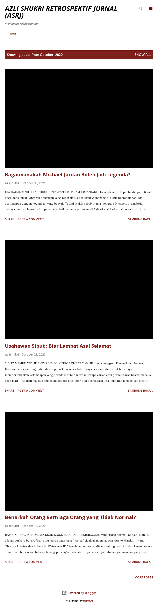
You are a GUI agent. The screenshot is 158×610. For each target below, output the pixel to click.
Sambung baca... (140, 219)
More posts (144, 577)
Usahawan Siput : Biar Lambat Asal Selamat (58, 345)
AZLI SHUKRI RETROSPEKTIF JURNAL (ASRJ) (61, 12)
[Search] (140, 7)
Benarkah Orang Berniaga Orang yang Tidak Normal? (70, 517)
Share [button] (9, 219)
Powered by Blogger (79, 593)
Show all (143, 54)
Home (11, 34)
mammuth (88, 600)
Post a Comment (31, 219)
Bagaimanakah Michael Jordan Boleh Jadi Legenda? (67, 174)
